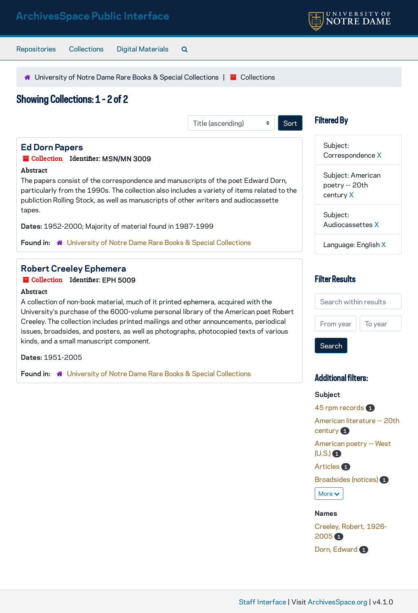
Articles (328, 465)
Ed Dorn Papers (52, 146)
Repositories (36, 48)
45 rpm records (340, 407)
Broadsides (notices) (347, 479)
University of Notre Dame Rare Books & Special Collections (127, 76)
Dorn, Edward (337, 548)
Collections (86, 48)
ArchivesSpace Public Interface (92, 15)
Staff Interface (262, 601)
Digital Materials (143, 48)
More (329, 493)
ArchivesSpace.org (337, 601)
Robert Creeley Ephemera (73, 268)
